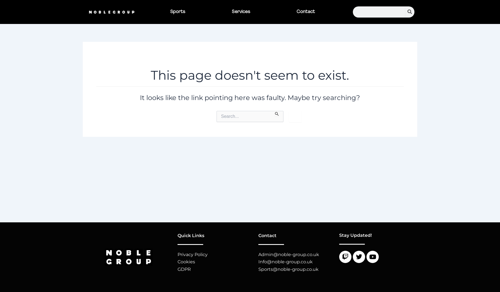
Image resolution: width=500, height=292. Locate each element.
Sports (177, 12)
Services (241, 12)
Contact (306, 12)
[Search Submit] (277, 113)
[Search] (409, 12)
